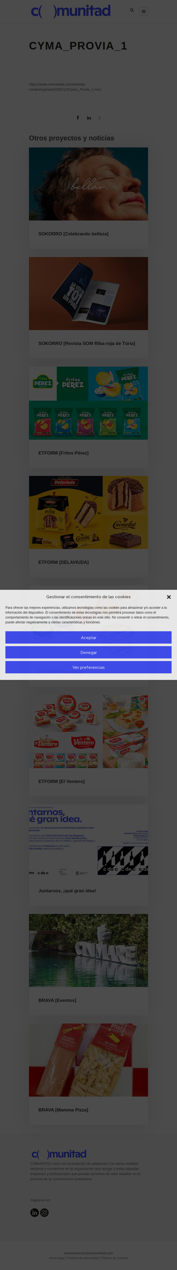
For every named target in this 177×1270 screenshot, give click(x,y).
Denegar (88, 652)
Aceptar (88, 637)
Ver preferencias (89, 667)
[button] (169, 597)
